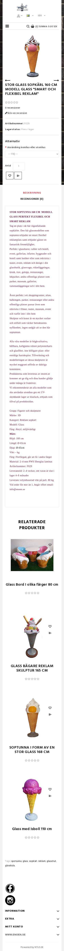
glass (25, 861)
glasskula (10, 866)
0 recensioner (12, 108)
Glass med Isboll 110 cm (32, 829)
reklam (42, 861)
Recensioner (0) (32, 199)
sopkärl (33, 861)
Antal (8, 166)
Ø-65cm (20, 447)
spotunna (16, 861)
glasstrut (51, 861)
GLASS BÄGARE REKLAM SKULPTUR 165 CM (32, 668)
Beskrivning (32, 193)
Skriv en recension (16, 113)
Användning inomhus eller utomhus (26, 147)
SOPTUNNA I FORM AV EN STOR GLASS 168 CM (32, 750)
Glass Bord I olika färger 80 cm (32, 585)
